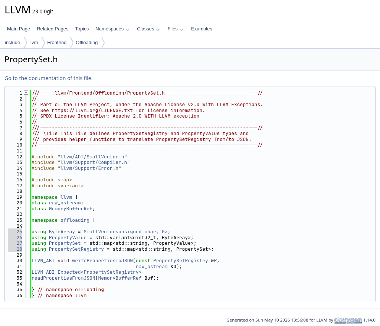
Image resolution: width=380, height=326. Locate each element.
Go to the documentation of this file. (48, 78)
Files (175, 29)
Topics (82, 29)
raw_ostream (65, 203)
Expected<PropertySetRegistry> (99, 272)
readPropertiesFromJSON (63, 278)
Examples (201, 29)
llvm (33, 42)
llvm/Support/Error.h (89, 168)
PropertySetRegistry (76, 249)
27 (15, 243)
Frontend (56, 42)
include (12, 42)
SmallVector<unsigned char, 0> (125, 231)
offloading (74, 220)
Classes (148, 29)
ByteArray (62, 231)
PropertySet (65, 243)
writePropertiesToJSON (102, 260)
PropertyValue (67, 237)
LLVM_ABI (43, 260)
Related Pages (52, 29)
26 (15, 237)
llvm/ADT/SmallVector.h (92, 157)
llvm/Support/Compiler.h (93, 162)
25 (15, 231)
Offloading (87, 42)
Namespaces (112, 29)
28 (15, 249)
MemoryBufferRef (70, 208)
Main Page (18, 29)
